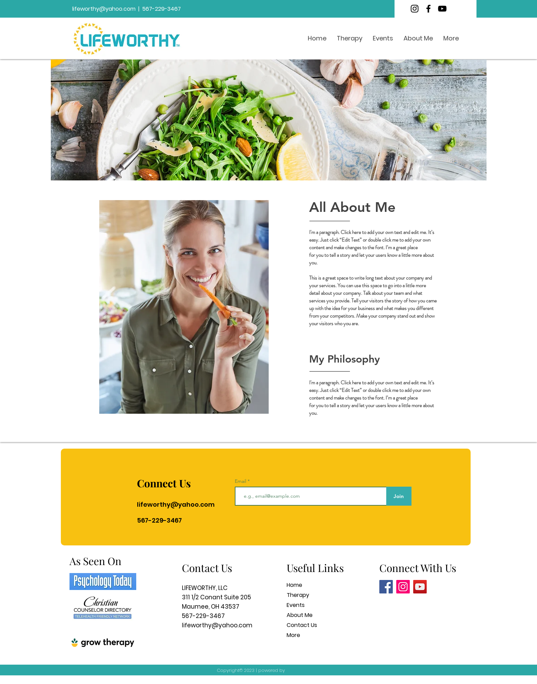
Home (294, 585)
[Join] (398, 496)
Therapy (298, 595)
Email (241, 481)
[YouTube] (442, 8)
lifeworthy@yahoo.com (104, 9)
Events (296, 605)
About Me (300, 615)
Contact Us (302, 625)
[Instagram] (414, 8)
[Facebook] (428, 8)
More (293, 635)
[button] (350, 38)
